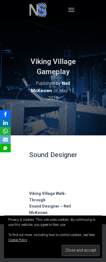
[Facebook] (5, 114)
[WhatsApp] (5, 131)
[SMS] (5, 148)
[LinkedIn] (5, 122)
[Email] (5, 139)
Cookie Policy (17, 240)
